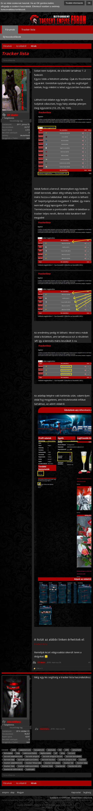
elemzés (51, 749)
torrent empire (32, 756)
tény (62, 753)
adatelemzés (25, 749)
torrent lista (8, 759)
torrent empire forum (52, 756)
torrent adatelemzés (12, 756)
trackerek (60, 766)
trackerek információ (13, 769)
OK (89, 3)
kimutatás (8, 753)
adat (13, 749)
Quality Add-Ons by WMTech (46, 805)
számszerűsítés (29, 753)
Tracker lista (28, 29)
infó (66, 749)
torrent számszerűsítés (27, 759)
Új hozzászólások (12, 36)
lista (17, 753)
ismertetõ (76, 749)
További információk (74, 3)
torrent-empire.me (67, 759)
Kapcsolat (76, 792)
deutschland (25, 135)
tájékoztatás (45, 753)
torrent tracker (48, 759)
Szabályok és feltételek (60, 797)
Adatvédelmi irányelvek (82, 797)
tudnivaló (29, 769)
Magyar (20, 792)
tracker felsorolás (33, 762)
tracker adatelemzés (12, 762)
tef (55, 753)
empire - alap (8, 792)
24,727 (27, 127)
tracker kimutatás (52, 762)
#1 (89, 662)
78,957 (27, 734)
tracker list (68, 762)
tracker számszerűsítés (27, 766)
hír (59, 749)
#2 (89, 729)
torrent (71, 753)
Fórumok (10, 29)
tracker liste (8, 766)
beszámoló (38, 749)
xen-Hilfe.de (68, 800)
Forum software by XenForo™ (26, 800)
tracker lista (81, 762)
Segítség (87, 792)
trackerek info (74, 766)
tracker (82, 759)
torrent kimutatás (73, 756)
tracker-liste (47, 766)
